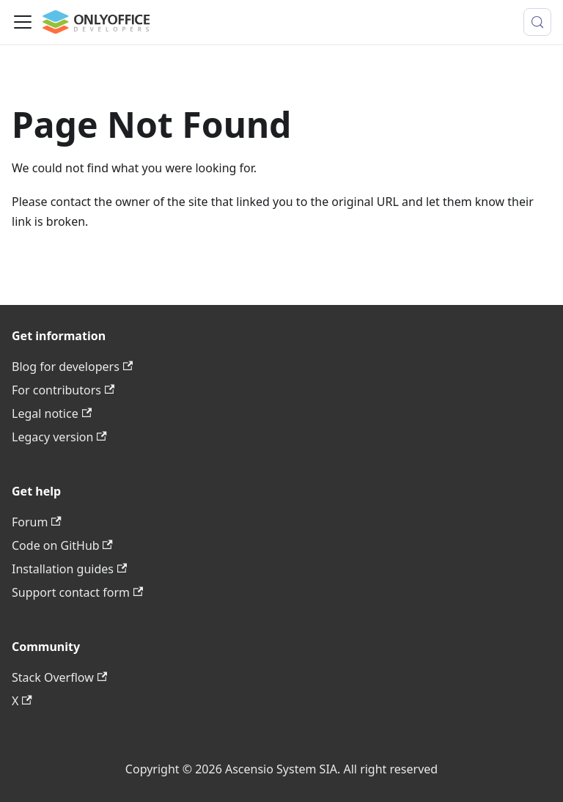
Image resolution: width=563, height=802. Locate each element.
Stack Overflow (59, 677)
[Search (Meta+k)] (537, 22)
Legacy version (59, 437)
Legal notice (52, 413)
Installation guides (69, 569)
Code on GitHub (62, 545)
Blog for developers (72, 366)
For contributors (63, 390)
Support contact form (77, 592)
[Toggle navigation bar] (23, 22)
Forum (37, 522)
